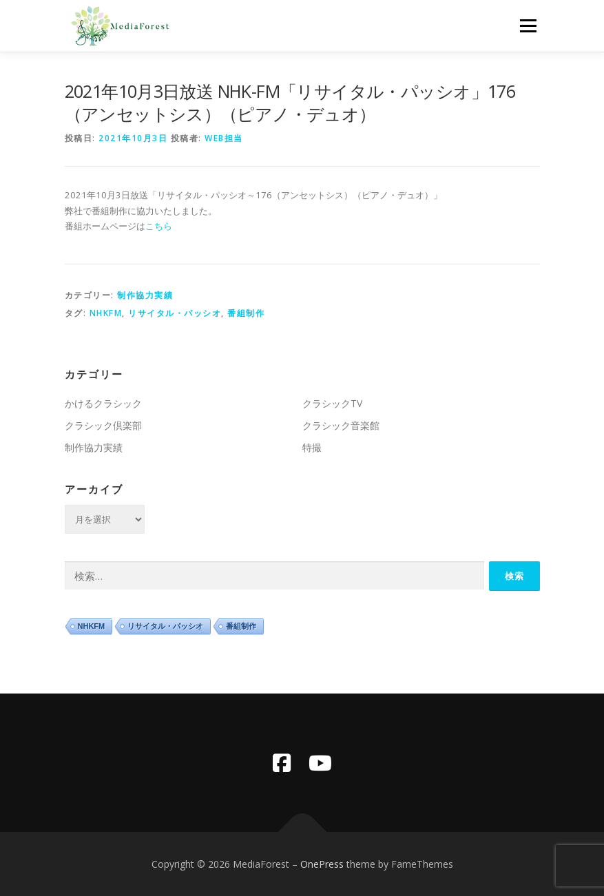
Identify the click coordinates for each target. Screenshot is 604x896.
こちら (158, 226)
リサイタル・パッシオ (174, 313)
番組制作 (245, 313)
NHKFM (106, 313)
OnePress (322, 864)
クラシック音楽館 (340, 425)
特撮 (312, 447)
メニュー (528, 25)
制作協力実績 (145, 295)
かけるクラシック (103, 403)
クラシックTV (332, 403)
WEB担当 (224, 138)
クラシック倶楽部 (103, 425)
